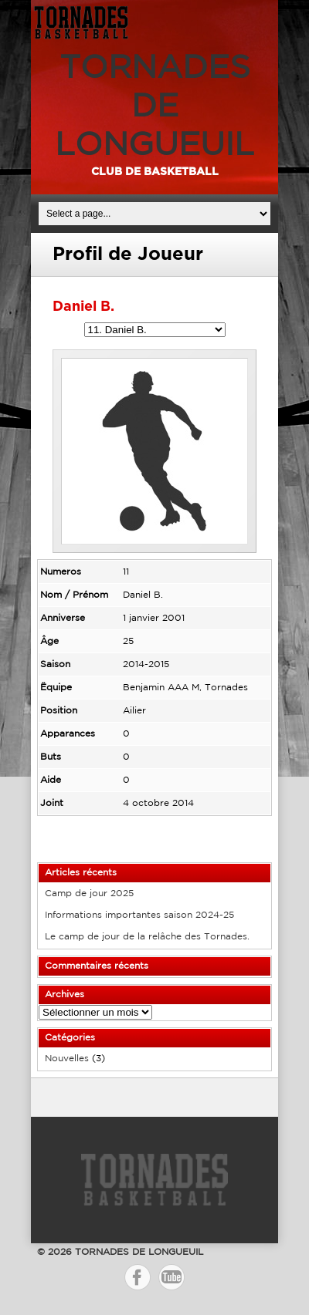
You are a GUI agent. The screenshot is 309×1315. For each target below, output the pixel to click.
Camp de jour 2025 (89, 893)
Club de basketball (155, 172)
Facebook (137, 1277)
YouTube (171, 1277)
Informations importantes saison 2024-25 (139, 915)
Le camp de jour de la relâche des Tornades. (147, 936)
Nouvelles (67, 1058)
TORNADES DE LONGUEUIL (154, 107)
